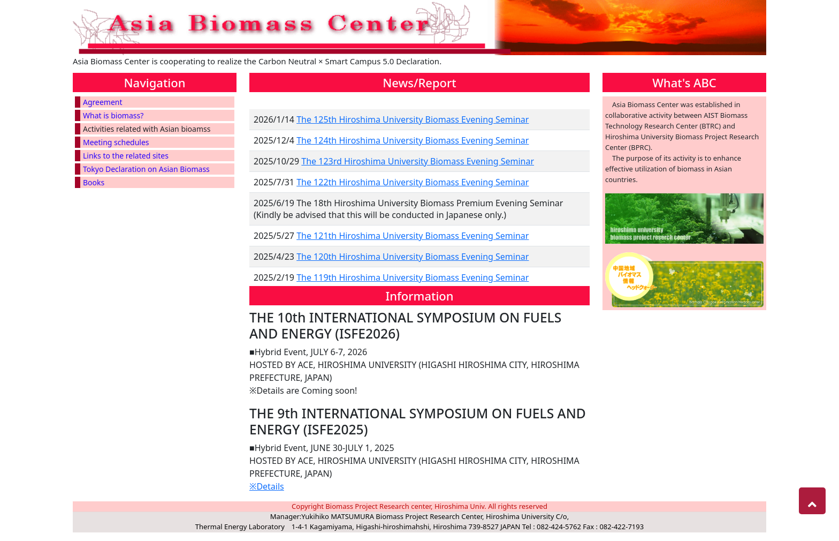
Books (93, 182)
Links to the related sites (126, 156)
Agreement (103, 102)
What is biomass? (113, 115)
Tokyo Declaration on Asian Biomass (146, 169)
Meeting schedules (116, 142)
